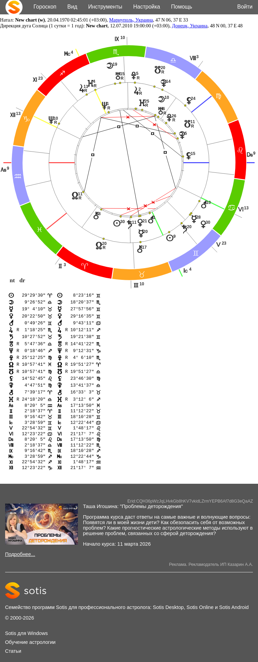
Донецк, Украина (189, 25)
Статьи (13, 657)
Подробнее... (20, 560)
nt (12, 280)
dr (22, 280)
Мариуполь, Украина (131, 20)
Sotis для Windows (26, 639)
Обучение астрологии (30, 648)
